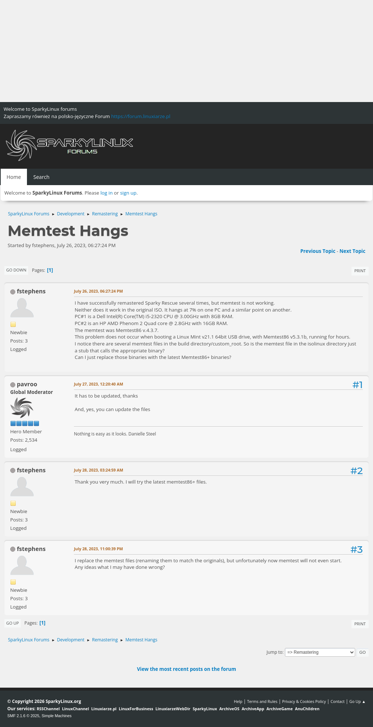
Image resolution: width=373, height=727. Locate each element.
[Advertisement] (186, 51)
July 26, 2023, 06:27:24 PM (98, 291)
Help (238, 701)
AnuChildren (307, 708)
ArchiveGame (279, 708)
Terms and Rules (262, 701)
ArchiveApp (253, 708)
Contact (337, 701)
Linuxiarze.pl (104, 708)
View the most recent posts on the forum (186, 669)
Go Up (12, 623)
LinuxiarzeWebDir (173, 708)
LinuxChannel (75, 708)
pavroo (27, 384)
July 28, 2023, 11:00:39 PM (98, 548)
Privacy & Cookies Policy (304, 701)
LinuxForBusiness (136, 708)
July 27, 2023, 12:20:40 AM (98, 384)
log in (107, 192)
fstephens (31, 291)
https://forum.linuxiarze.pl (140, 116)
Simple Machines (56, 716)
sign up (128, 192)
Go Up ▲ (357, 701)
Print (360, 270)
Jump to (275, 652)
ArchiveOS (229, 708)
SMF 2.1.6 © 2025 (23, 716)
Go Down (16, 270)
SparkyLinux (205, 708)
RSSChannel (48, 708)
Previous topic (317, 251)
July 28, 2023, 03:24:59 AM (98, 470)
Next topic (352, 251)
